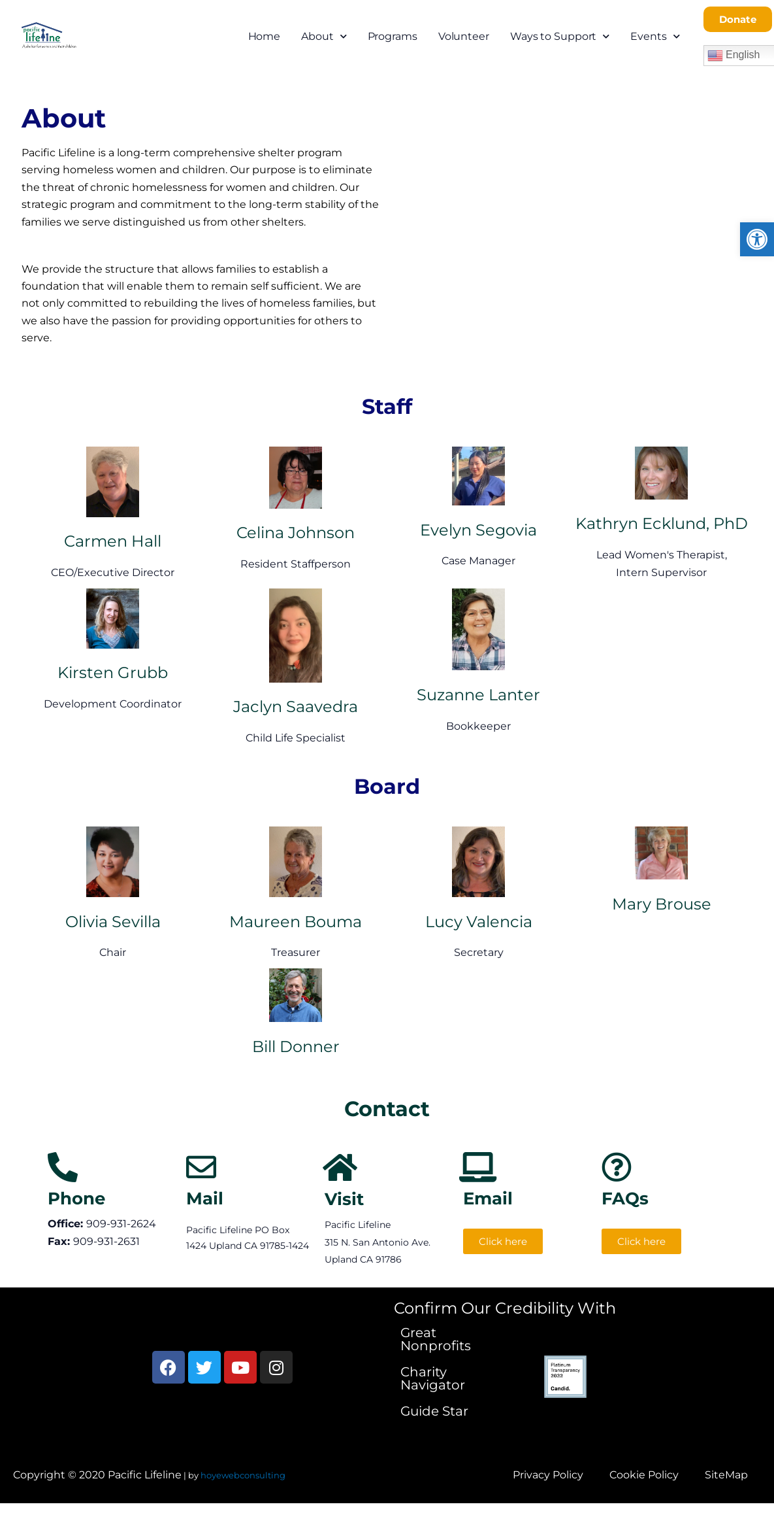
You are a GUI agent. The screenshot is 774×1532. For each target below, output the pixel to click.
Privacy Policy (548, 1475)
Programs (392, 36)
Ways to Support (559, 36)
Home (264, 36)
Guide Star (434, 1411)
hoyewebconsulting (243, 1475)
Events (654, 36)
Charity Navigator (432, 1378)
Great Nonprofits (435, 1339)
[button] (757, 239)
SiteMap (726, 1475)
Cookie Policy (644, 1475)
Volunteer (463, 36)
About (323, 36)
